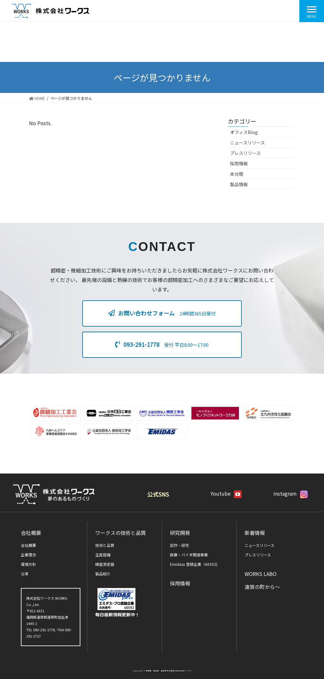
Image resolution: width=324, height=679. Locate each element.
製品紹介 (102, 573)
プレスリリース (245, 153)
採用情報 (239, 163)
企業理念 (28, 554)
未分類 (236, 174)
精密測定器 (104, 564)
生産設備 (102, 554)
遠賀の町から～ (262, 586)
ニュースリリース (247, 142)
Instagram (290, 493)
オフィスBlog (244, 132)
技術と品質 (104, 545)
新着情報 (255, 532)
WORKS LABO (261, 574)
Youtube (226, 493)
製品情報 (239, 184)
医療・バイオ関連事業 (189, 554)
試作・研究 (179, 545)
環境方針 (28, 564)
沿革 (24, 573)
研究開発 (180, 532)
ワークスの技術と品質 (120, 532)
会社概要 (31, 532)
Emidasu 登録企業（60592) (193, 564)
